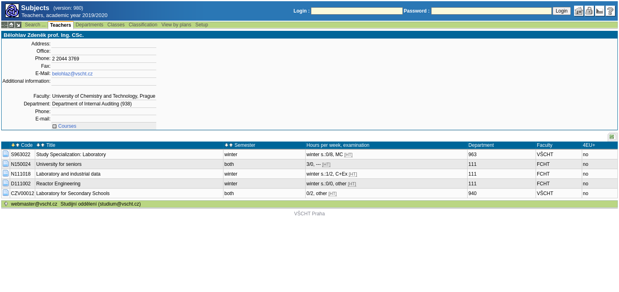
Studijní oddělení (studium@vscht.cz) (101, 204)
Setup (202, 25)
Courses (67, 126)
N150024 (21, 164)
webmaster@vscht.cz (34, 204)
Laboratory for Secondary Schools (72, 193)
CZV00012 (22, 193)
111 (472, 164)
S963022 (20, 154)
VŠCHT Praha (309, 214)
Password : (417, 11)
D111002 (21, 184)
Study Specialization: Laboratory (71, 154)
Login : (302, 11)
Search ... (35, 25)
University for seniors (58, 164)
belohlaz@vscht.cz (72, 74)
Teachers (60, 25)
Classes (116, 25)
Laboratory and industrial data (68, 174)
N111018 (21, 174)
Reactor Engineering (58, 184)
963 (472, 154)
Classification (143, 25)
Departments (90, 25)
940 (472, 193)
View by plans (176, 25)
